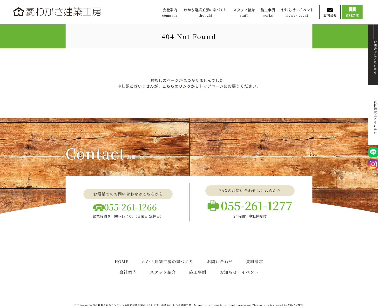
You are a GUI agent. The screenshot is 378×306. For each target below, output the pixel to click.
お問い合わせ (220, 258)
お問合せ (330, 13)
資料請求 (352, 12)
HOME (122, 258)
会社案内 (170, 12)
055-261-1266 (131, 205)
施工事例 (268, 12)
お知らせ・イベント (297, 12)
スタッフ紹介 (244, 12)
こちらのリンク (176, 86)
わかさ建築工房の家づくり (205, 12)
